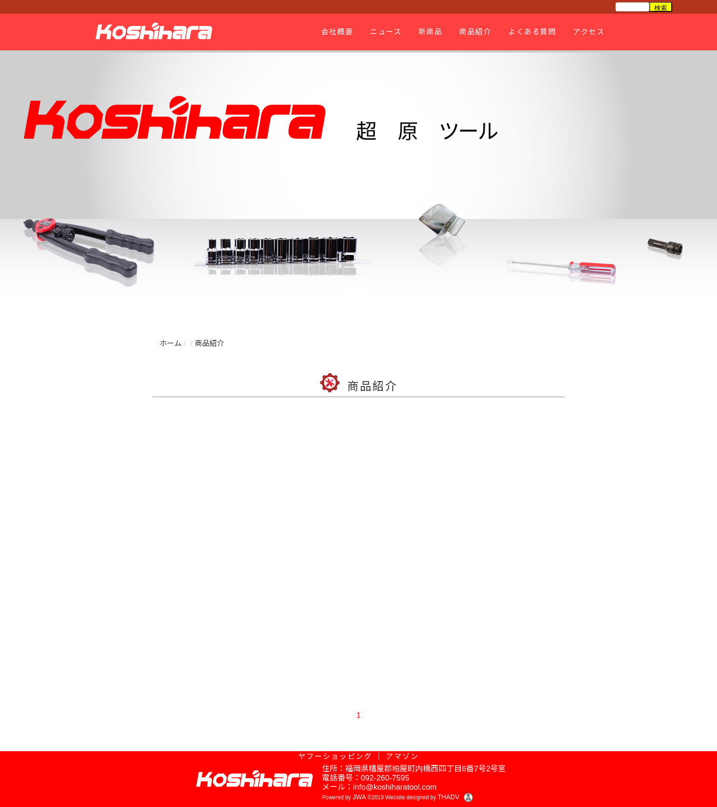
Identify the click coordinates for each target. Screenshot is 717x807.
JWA (358, 797)
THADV (448, 797)
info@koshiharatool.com (395, 787)
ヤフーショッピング (335, 756)
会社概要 (335, 32)
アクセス (587, 32)
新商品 (429, 32)
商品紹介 (473, 32)
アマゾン (402, 756)
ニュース (384, 32)
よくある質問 (530, 32)
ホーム (171, 343)
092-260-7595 (385, 778)
